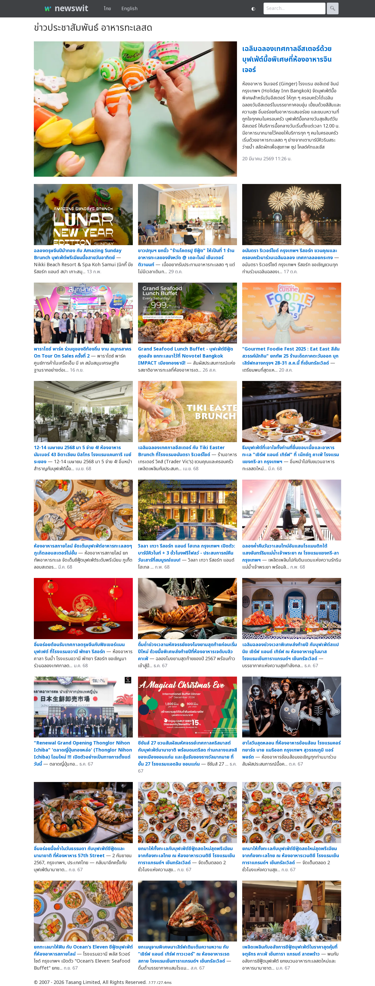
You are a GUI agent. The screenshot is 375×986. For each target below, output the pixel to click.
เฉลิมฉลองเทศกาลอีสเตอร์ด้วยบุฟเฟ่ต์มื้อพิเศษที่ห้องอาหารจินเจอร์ (287, 59)
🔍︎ (333, 8)
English (129, 8)
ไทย (107, 8)
